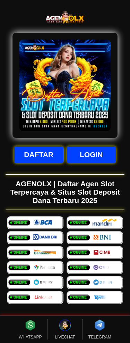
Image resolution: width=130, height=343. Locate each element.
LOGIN (91, 154)
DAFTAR (38, 154)
